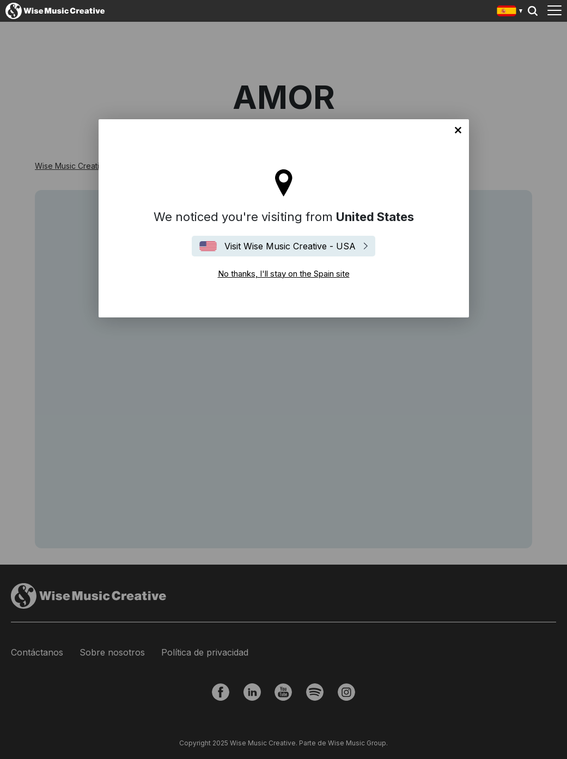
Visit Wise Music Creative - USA (290, 246)
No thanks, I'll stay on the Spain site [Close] (458, 130)
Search (533, 11)
